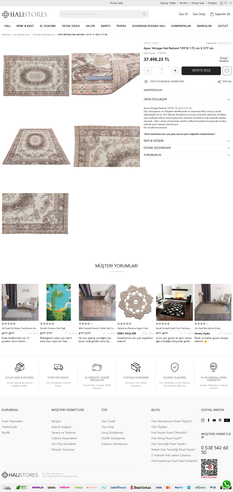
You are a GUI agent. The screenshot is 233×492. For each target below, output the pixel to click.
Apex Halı (151, 43)
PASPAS (121, 26)
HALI (7, 26)
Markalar (204, 26)
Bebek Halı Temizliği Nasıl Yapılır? (173, 449)
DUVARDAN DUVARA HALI (148, 26)
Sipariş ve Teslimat (63, 432)
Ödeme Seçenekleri (64, 438)
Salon (90, 26)
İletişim (56, 421)
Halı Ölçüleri (159, 427)
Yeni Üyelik (108, 421)
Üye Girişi (199, 14)
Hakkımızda (9, 427)
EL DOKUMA (48, 26)
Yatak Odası (71, 26)
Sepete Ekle (201, 70)
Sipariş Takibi (168, 3)
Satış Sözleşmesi (112, 432)
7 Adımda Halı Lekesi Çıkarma (171, 455)
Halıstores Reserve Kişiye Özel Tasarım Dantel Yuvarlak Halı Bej (133, 329)
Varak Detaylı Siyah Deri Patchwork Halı (174, 329)
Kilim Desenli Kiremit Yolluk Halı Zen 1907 (97, 329)
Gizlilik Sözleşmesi (113, 438)
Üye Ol (183, 14)
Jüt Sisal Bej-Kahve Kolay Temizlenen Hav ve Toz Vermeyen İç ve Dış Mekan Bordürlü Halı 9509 (212, 329)
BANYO (105, 26)
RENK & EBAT (25, 26)
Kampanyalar (181, 26)
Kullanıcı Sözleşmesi (114, 444)
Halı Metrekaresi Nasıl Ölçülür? (171, 421)
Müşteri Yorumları (63, 449)
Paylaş (226, 81)
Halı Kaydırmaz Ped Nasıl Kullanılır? (174, 461)
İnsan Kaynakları (12, 421)
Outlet (223, 26)
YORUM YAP (211, 43)
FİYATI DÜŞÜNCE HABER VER (167, 81)
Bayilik (6, 432)
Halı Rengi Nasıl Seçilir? (166, 438)
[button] (227, 308)
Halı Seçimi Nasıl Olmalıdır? (169, 432)
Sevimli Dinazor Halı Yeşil (52, 328)
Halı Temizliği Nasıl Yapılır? (168, 444)
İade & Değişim (61, 427)
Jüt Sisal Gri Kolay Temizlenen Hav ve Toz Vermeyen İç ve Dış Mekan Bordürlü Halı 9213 (19, 329)
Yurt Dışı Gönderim (63, 444)
